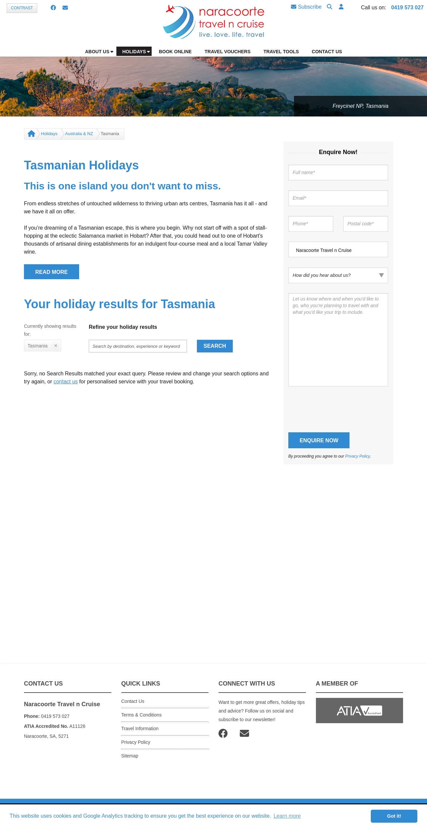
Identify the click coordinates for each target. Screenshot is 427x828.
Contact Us (132, 701)
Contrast (22, 8)
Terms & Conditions (141, 715)
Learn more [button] (287, 816)
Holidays (49, 133)
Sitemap (129, 755)
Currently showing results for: (50, 330)
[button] (341, 7)
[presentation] (338, 409)
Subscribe (306, 7)
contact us (66, 381)
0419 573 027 (407, 7)
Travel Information (140, 728)
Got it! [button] (394, 816)
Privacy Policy (357, 456)
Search (215, 346)
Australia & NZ (79, 133)
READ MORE (51, 272)
